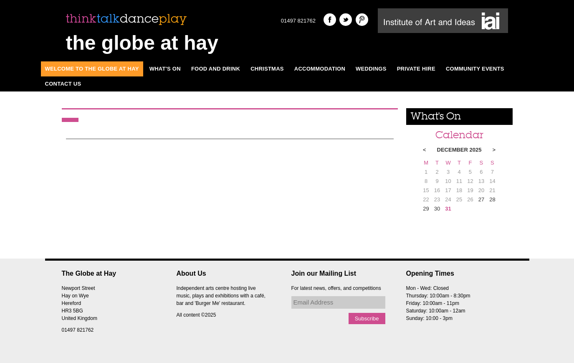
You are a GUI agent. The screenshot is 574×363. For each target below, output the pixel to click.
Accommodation (319, 69)
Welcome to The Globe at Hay (92, 69)
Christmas (267, 69)
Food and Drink (215, 69)
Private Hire (416, 69)
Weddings (371, 69)
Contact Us (63, 84)
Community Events (475, 69)
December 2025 (459, 150)
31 (448, 209)
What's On (165, 69)
